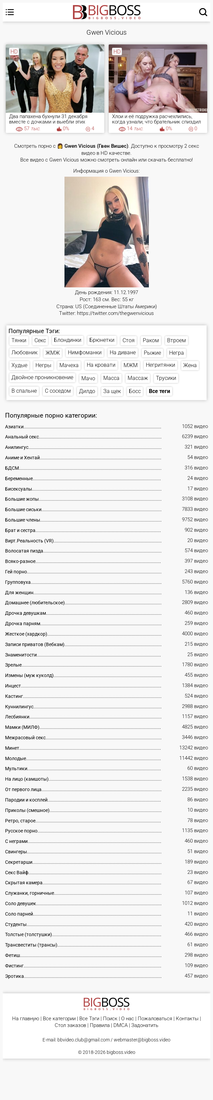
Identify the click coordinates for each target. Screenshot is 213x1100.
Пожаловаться (155, 1019)
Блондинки (67, 340)
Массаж (138, 378)
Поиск (110, 1019)
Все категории (59, 1019)
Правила (100, 1025)
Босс (135, 391)
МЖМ (131, 365)
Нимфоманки (85, 352)
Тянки (18, 340)
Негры (43, 365)
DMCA (120, 1025)
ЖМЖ (53, 353)
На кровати (101, 365)
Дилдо (87, 391)
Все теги (159, 391)
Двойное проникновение (42, 377)
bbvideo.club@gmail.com (83, 1039)
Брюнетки (101, 340)
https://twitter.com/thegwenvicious (115, 313)
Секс (40, 340)
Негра (176, 353)
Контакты (187, 1019)
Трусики (166, 378)
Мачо (88, 378)
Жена (190, 365)
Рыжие (152, 353)
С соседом (58, 391)
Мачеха (69, 365)
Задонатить (144, 1025)
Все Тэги (89, 1019)
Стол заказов (70, 1025)
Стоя (129, 340)
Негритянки (160, 365)
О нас (127, 1019)
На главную (25, 1019)
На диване (123, 352)
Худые (19, 365)
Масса (111, 378)
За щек (112, 391)
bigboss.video (121, 1052)
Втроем (176, 340)
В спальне (24, 391)
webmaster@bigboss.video (142, 1039)
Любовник (24, 352)
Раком (151, 340)
